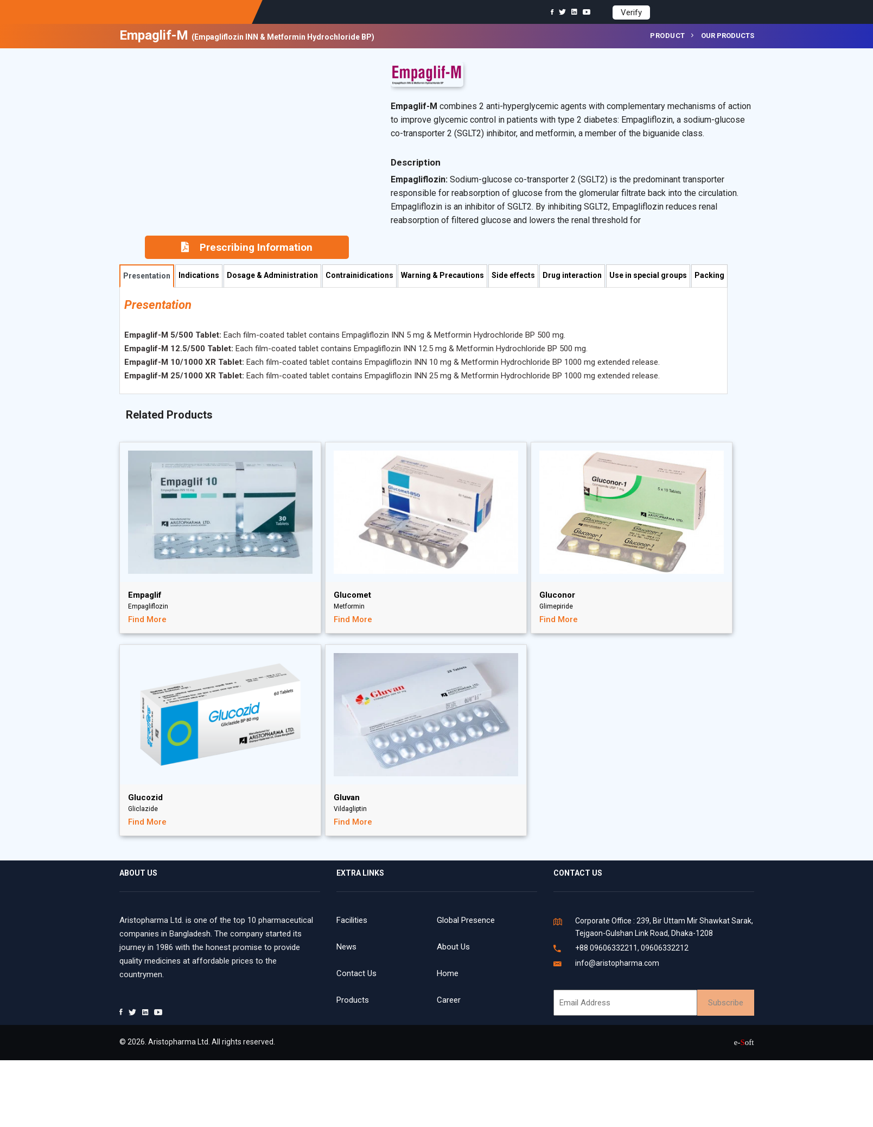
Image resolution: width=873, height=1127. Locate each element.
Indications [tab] (199, 275)
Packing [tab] (709, 275)
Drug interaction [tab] (572, 275)
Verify (631, 12)
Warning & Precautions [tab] (442, 275)
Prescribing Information (247, 247)
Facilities (351, 920)
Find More (147, 619)
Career (449, 1000)
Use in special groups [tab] (648, 275)
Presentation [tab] (146, 275)
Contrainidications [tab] (359, 275)
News (346, 947)
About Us (453, 947)
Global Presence (466, 920)
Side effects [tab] (513, 275)
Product (667, 35)
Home (447, 973)
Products (352, 1000)
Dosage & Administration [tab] (272, 275)
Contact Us (356, 973)
